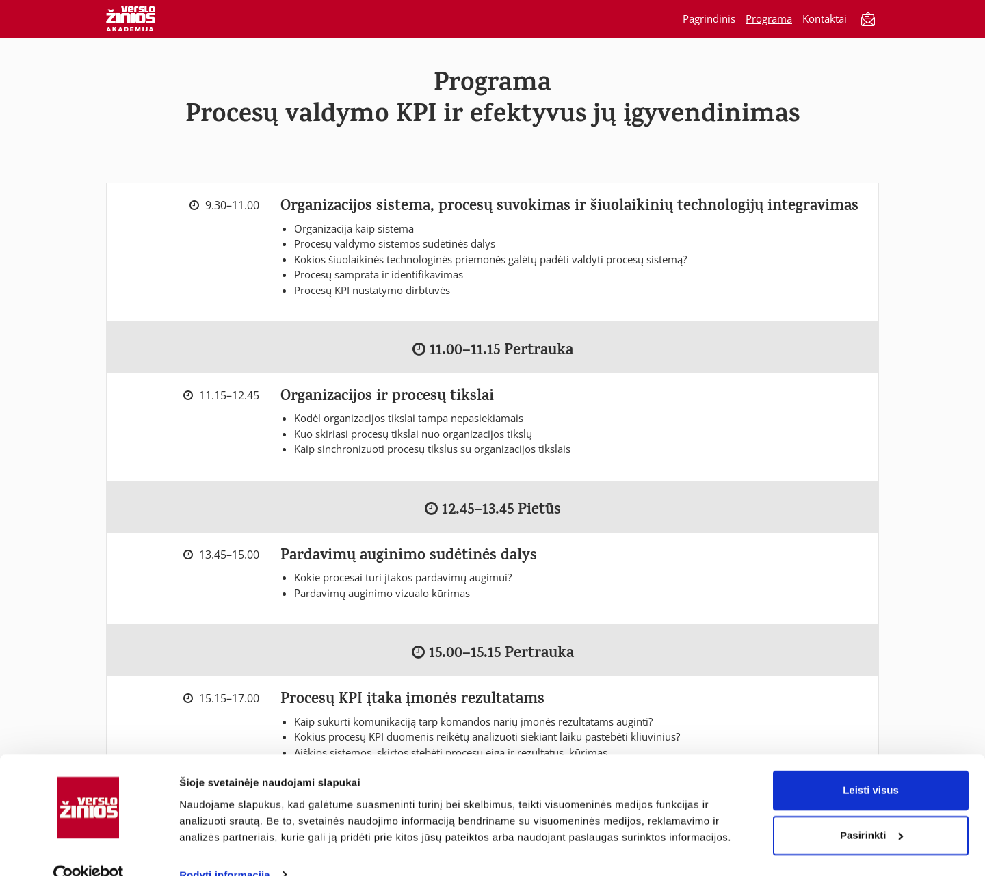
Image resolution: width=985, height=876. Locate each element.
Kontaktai (824, 18)
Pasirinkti (871, 809)
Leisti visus (871, 765)
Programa (769, 18)
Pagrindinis (709, 18)
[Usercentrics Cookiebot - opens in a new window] (88, 849)
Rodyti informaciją (224, 849)
